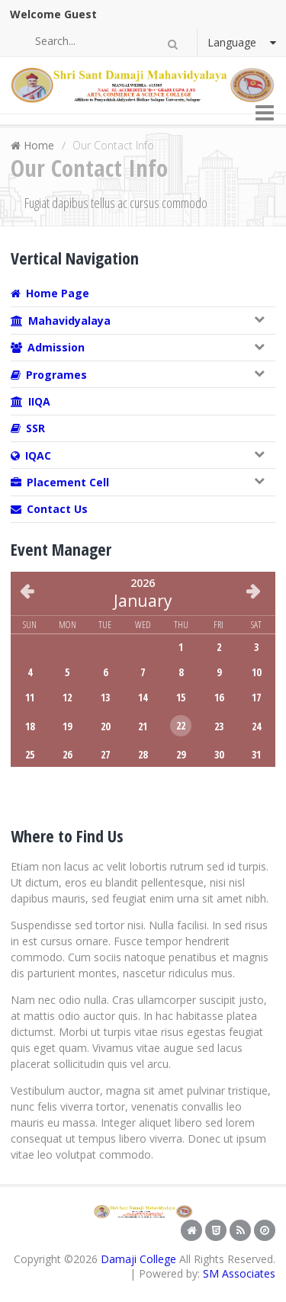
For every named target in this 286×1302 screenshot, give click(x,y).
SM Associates (239, 1273)
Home (39, 145)
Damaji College (138, 1259)
